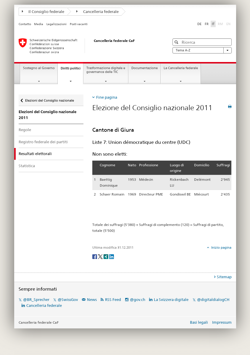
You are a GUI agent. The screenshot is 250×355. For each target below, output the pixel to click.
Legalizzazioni (56, 24)
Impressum (222, 322)
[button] (177, 42)
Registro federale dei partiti (43, 141)
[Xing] (106, 256)
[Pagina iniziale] (88, 45)
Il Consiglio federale (43, 11)
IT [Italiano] (213, 24)
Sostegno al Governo (39, 68)
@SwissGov (68, 299)
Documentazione (144, 68)
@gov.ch (137, 299)
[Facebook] (95, 256)
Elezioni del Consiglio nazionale (49, 100)
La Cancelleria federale (181, 68)
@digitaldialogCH (213, 299)
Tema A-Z (202, 50)
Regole (25, 129)
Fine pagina (106, 97)
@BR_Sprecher (36, 299)
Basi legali (199, 322)
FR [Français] (207, 24)
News (92, 299)
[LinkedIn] (111, 256)
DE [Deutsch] (199, 24)
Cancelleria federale (97, 11)
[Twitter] (101, 256)
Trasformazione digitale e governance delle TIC (105, 70)
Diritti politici (72, 70)
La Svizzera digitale (171, 299)
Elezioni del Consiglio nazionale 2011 (47, 114)
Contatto (25, 24)
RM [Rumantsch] (220, 24)
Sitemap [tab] (224, 276)
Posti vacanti (79, 24)
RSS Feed (113, 299)
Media (38, 24)
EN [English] (228, 24)
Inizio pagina (220, 247)
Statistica (27, 165)
